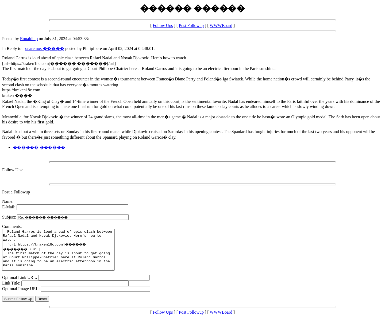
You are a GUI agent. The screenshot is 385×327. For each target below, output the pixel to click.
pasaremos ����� (44, 48)
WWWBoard (221, 25)
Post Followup (191, 25)
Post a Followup (16, 192)
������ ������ (39, 147)
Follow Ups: (13, 170)
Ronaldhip (29, 38)
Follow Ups (163, 25)
